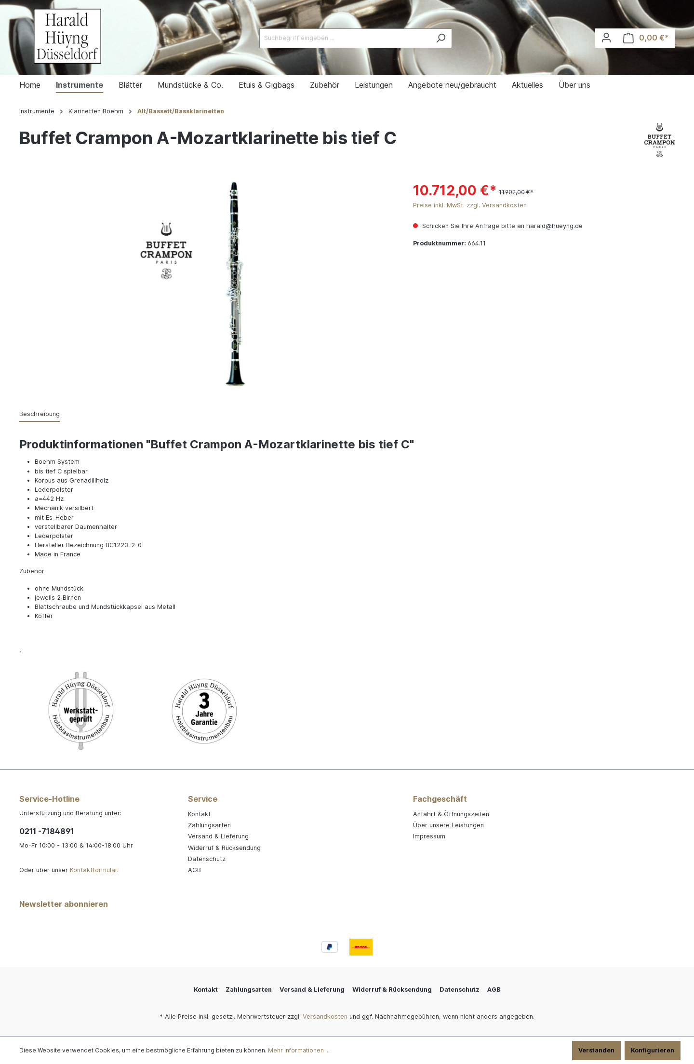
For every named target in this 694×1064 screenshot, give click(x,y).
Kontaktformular (93, 870)
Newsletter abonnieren (63, 904)
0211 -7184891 (46, 831)
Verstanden (596, 1050)
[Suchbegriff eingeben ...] (344, 38)
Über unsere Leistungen (448, 825)
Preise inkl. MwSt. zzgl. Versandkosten (470, 205)
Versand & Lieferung (218, 836)
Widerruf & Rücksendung (224, 847)
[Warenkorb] (646, 38)
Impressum (429, 836)
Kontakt (199, 814)
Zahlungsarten (209, 825)
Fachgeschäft (440, 799)
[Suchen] (440, 38)
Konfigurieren (652, 1050)
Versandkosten (325, 1016)
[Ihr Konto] (606, 37)
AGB (194, 870)
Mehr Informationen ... (299, 1050)
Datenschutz (207, 858)
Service (202, 799)
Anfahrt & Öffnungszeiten (451, 814)
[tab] (39, 414)
